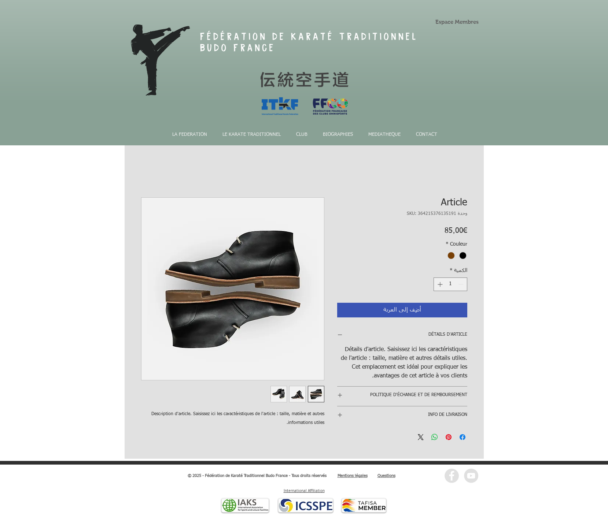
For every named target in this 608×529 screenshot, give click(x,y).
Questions (386, 476)
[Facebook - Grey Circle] (452, 476)
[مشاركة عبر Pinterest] (448, 437)
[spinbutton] (450, 284)
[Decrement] (461, 284)
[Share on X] (420, 437)
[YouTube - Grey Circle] (471, 476)
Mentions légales (353, 476)
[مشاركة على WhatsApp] (434, 437)
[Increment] (439, 284)
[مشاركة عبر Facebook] (462, 437)
